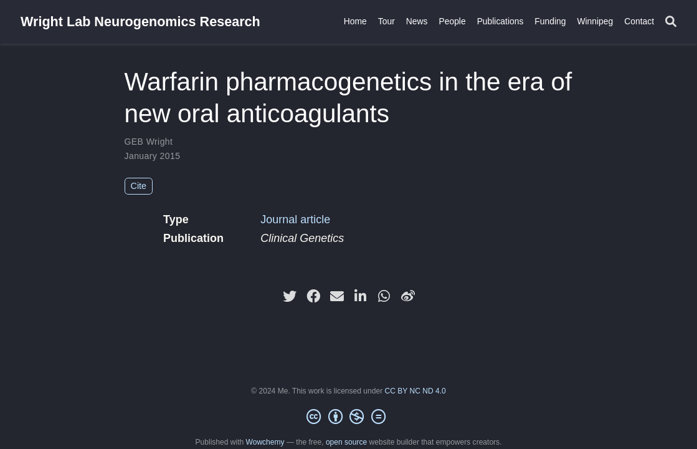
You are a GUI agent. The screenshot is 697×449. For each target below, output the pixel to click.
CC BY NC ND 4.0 (415, 391)
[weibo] (408, 296)
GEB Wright (149, 142)
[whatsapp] (384, 296)
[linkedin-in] (360, 296)
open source (346, 442)
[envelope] (337, 296)
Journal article (295, 219)
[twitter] (289, 296)
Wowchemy (265, 442)
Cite (139, 186)
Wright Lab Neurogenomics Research (140, 21)
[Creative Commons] (348, 417)
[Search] (670, 22)
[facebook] (313, 296)
